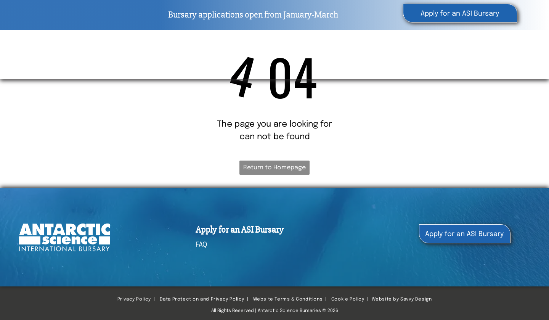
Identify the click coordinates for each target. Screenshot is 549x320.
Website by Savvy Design (402, 299)
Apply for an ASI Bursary (240, 229)
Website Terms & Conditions (288, 299)
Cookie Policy (347, 299)
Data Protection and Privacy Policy (202, 299)
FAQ (201, 244)
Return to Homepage (274, 167)
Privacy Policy (134, 299)
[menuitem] (315, 53)
